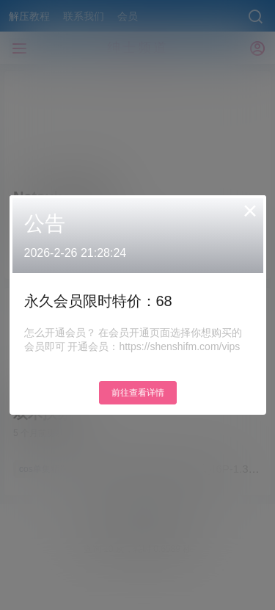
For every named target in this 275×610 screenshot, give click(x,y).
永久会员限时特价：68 (98, 301)
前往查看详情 (137, 393)
